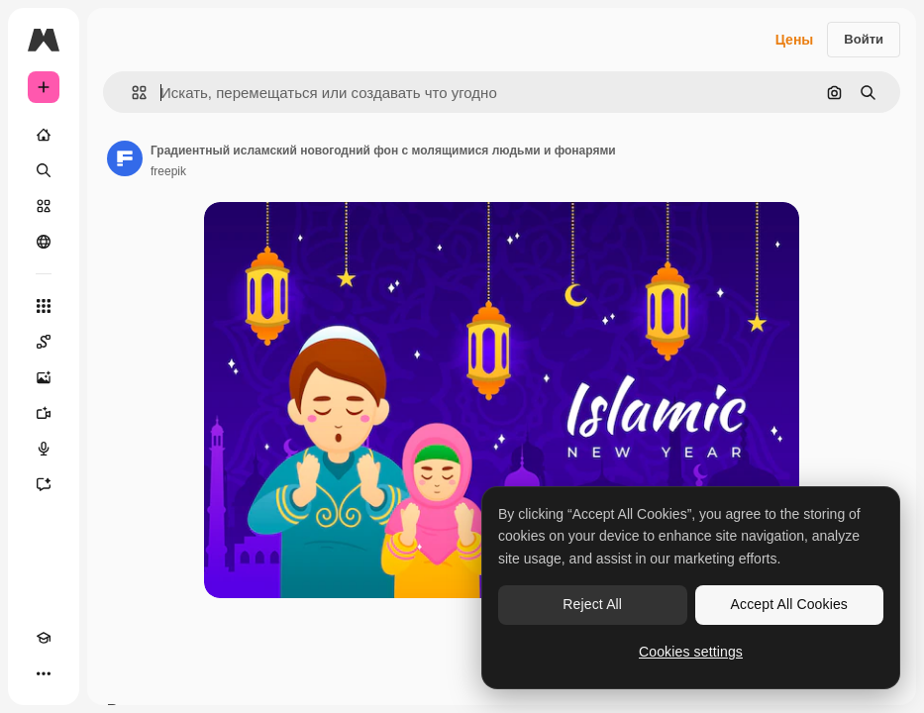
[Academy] (43, 638)
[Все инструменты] (43, 306)
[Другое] (43, 673)
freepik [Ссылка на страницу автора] (168, 171)
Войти (863, 39)
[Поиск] (43, 170)
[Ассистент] (43, 484)
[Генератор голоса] (43, 448)
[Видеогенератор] (43, 413)
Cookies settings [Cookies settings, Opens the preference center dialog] (691, 652)
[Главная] (43, 135)
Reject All (592, 604)
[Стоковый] (43, 206)
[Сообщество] (43, 241)
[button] (131, 92)
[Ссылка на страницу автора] (125, 158)
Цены (794, 40)
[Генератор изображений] (43, 377)
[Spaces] (43, 341)
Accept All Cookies (789, 604)
